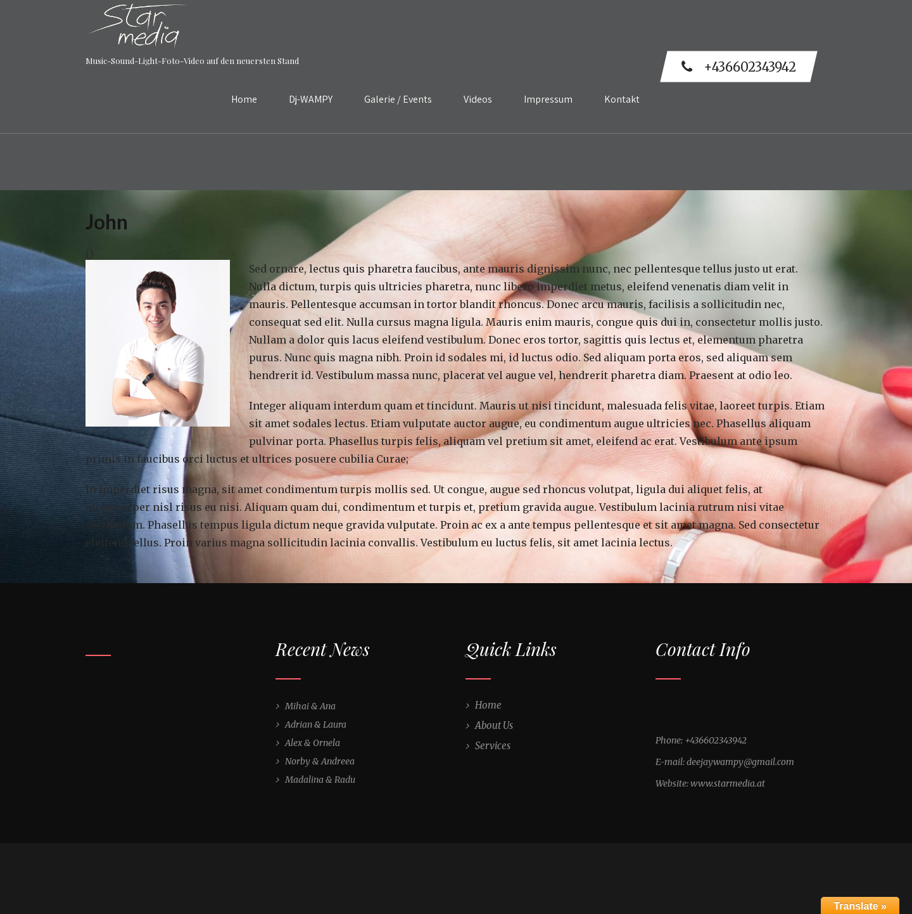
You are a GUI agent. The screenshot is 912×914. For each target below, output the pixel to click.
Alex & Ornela (312, 743)
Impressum (548, 99)
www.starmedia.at (727, 783)
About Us (494, 725)
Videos (478, 99)
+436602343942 (738, 67)
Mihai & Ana (310, 706)
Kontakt (622, 99)
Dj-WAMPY (310, 99)
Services (492, 746)
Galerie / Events (398, 99)
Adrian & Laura (315, 724)
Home (244, 99)
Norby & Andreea (320, 761)
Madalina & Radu (320, 779)
